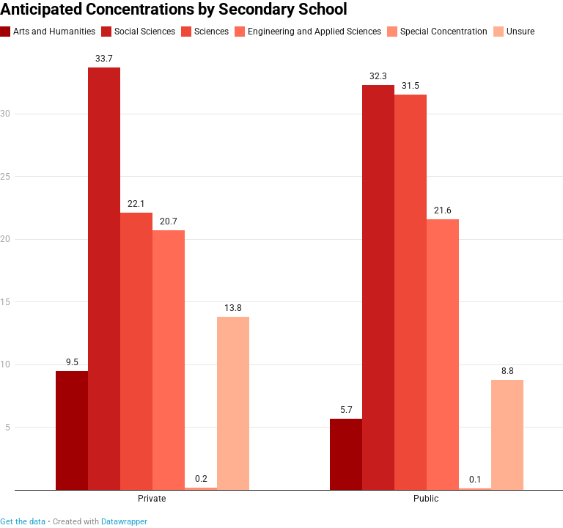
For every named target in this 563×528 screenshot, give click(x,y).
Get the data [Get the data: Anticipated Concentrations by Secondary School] (22, 522)
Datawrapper (124, 522)
